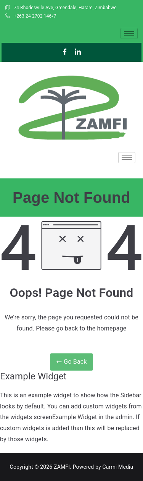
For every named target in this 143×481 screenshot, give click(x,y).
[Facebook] (65, 52)
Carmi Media (117, 467)
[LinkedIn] (78, 52)
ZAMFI (62, 467)
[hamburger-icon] (129, 33)
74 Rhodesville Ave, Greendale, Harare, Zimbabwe (61, 8)
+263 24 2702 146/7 (30, 16)
